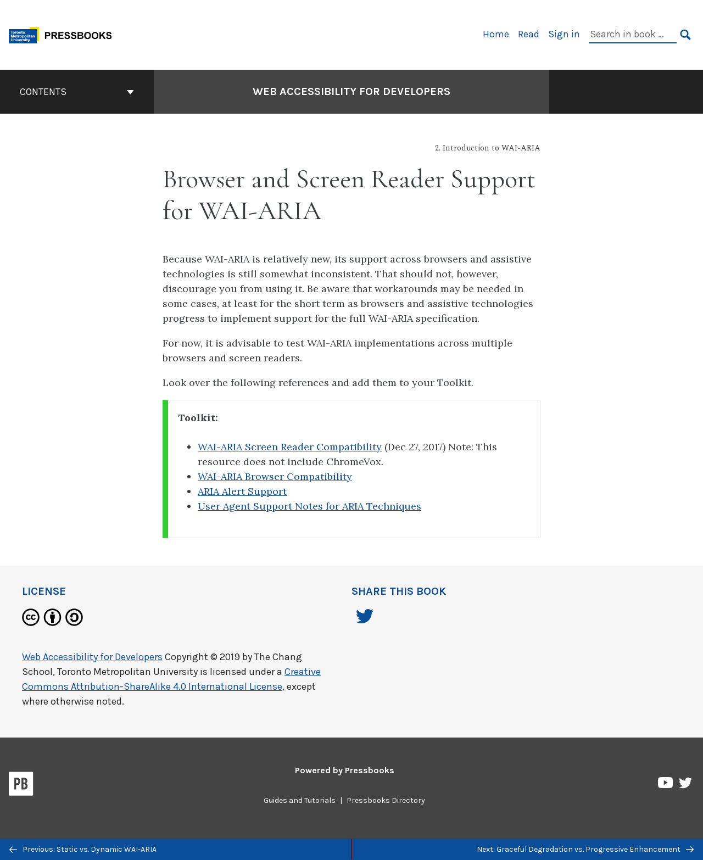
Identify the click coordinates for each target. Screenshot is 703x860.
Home (496, 34)
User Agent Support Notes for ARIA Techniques (309, 506)
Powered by (344, 770)
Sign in (564, 34)
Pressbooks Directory (386, 800)
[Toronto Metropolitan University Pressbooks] (64, 34)
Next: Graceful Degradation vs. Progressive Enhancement (585, 849)
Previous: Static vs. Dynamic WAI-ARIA (83, 849)
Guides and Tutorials (300, 800)
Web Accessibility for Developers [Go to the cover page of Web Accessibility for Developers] (351, 91)
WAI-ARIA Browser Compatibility (275, 476)
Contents (77, 92)
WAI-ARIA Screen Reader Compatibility (290, 446)
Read (528, 34)
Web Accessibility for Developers (92, 657)
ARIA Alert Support (242, 491)
